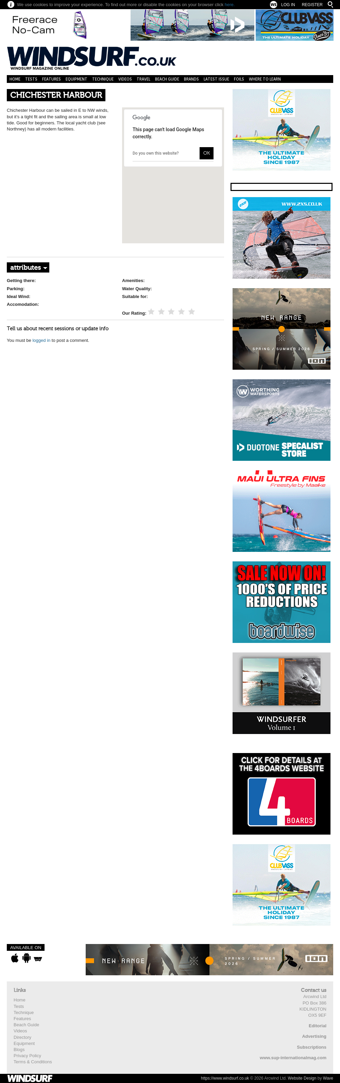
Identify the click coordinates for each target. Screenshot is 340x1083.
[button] (173, 169)
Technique (103, 79)
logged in (41, 340)
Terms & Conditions (33, 1061)
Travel (143, 79)
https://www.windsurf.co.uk (225, 1078)
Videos (125, 79)
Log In (288, 4)
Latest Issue (216, 79)
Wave (328, 1078)
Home (15, 79)
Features (51, 79)
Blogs (19, 1049)
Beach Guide (167, 79)
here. (230, 4)
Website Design (302, 1078)
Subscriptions (311, 1047)
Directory (22, 1037)
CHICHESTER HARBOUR (56, 95)
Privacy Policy (27, 1055)
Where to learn (265, 79)
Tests (31, 79)
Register (312, 4)
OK (206, 153)
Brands (191, 79)
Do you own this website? (156, 153)
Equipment (76, 79)
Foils (239, 79)
